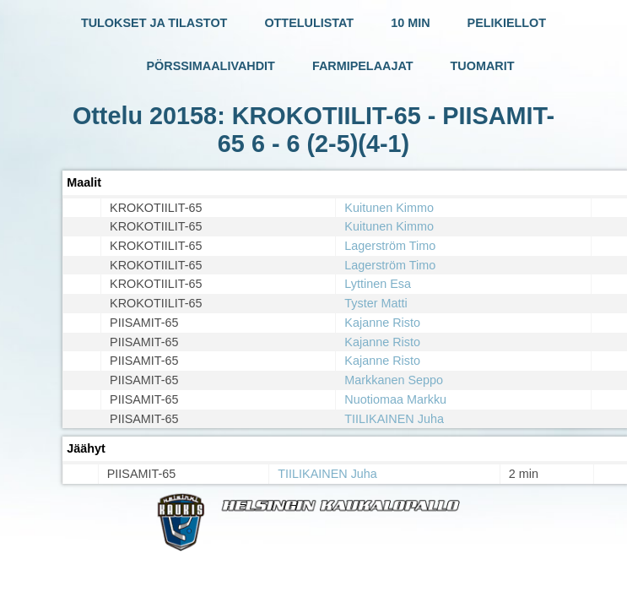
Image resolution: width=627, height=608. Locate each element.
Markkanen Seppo (393, 380)
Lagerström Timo (389, 245)
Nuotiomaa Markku (395, 399)
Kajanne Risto (382, 322)
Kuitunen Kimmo (389, 207)
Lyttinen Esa (377, 283)
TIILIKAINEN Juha (394, 419)
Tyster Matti (375, 303)
